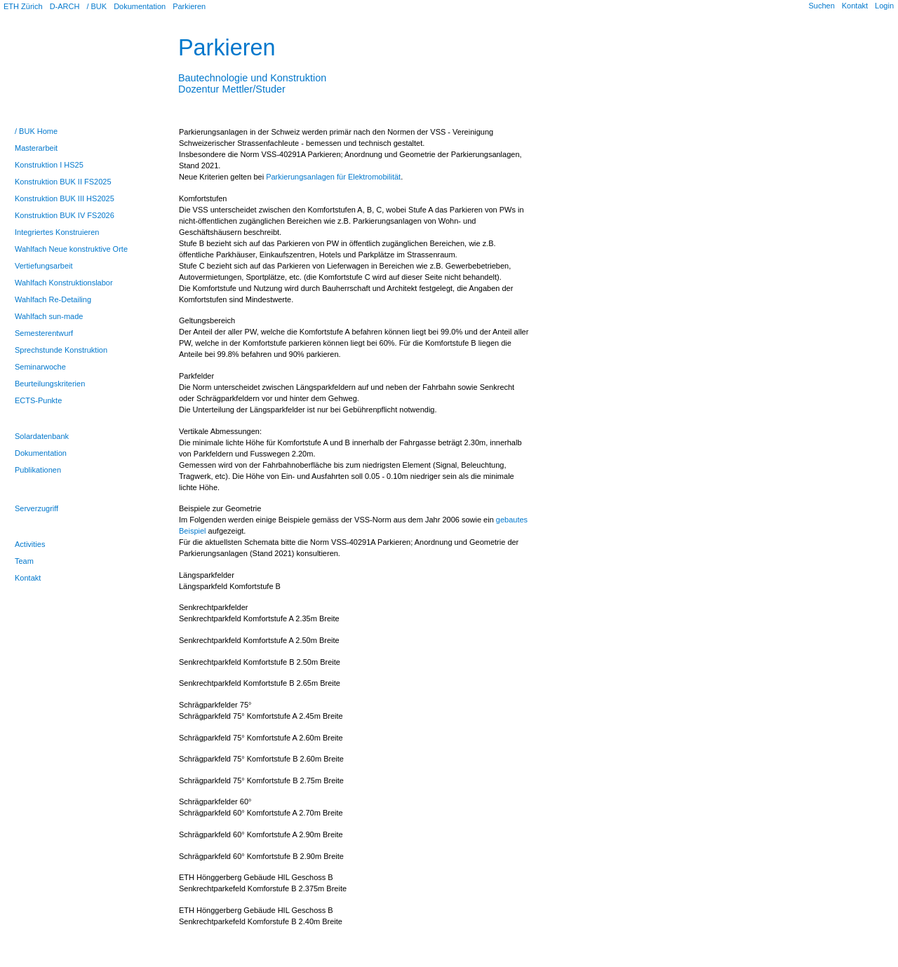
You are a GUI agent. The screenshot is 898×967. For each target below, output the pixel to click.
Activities (30, 544)
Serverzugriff (36, 508)
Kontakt (855, 5)
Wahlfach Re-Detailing (53, 299)
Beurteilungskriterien (50, 383)
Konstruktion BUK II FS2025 (63, 181)
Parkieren (189, 6)
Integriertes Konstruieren (57, 232)
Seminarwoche (40, 367)
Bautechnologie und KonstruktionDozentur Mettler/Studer (252, 78)
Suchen (821, 5)
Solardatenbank (42, 436)
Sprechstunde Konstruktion (61, 350)
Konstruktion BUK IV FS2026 (64, 215)
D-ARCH (65, 6)
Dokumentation (140, 6)
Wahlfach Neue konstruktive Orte (71, 249)
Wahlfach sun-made (49, 316)
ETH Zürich (23, 6)
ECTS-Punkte (38, 400)
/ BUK (96, 6)
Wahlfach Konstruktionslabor (64, 282)
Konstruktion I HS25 (49, 165)
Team (24, 561)
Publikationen (38, 470)
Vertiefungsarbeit (44, 266)
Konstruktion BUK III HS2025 (64, 198)
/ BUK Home (36, 131)
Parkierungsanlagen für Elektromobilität (333, 177)
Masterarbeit (36, 148)
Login (884, 5)
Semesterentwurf (44, 333)
